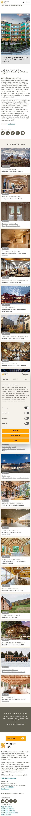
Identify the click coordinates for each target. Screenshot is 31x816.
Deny (15, 440)
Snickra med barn (6, 815)
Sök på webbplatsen (24, 2)
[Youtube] (7, 801)
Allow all (15, 430)
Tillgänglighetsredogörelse (8, 778)
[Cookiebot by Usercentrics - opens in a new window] (22, 374)
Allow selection (15, 435)
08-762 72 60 (10, 787)
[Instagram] (15, 801)
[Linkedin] (3, 801)
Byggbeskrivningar (6, 807)
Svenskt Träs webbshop (8, 811)
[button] (28, 2)
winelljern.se (11, 124)
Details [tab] (15, 379)
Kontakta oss (5, 789)
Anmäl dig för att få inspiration (15, 724)
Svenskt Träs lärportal (7, 809)
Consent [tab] (5, 379)
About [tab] (25, 379)
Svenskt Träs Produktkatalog (9, 813)
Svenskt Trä (5, 2)
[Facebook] (11, 801)
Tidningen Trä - (11, 5)
